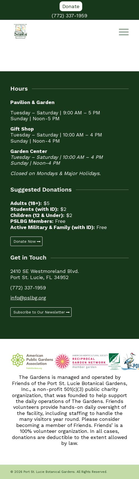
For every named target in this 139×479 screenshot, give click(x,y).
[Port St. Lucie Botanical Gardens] (57, 31)
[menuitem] (71, 6)
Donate (70, 6)
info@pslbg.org (28, 298)
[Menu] (121, 31)
